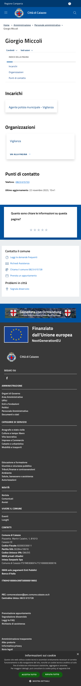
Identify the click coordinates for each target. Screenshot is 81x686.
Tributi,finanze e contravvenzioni (18, 469)
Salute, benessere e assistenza (17, 476)
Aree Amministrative (12, 397)
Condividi (12, 50)
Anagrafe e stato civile (13, 429)
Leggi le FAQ (8, 620)
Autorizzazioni (9, 480)
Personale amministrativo (47, 25)
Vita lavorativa (9, 436)
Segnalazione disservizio (14, 616)
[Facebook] (7, 378)
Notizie (5, 495)
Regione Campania (13, 3)
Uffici (4, 400)
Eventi (5, 516)
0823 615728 (27, 598)
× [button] (78, 654)
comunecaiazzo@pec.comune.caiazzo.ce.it (28, 594)
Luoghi (5, 519)
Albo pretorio (8, 642)
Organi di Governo (11, 393)
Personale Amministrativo (15, 411)
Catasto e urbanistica (12, 443)
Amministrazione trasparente (17, 639)
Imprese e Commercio (13, 440)
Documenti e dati (10, 414)
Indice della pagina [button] (19, 56)
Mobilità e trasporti (12, 447)
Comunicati (7, 498)
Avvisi (5, 502)
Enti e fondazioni (10, 404)
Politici (5, 407)
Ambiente (7, 473)
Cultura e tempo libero (13, 433)
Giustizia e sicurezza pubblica (16, 466)
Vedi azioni (27, 50)
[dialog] (40, 668)
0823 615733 (22, 182)
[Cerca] (75, 13)
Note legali (7, 649)
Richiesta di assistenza (13, 623)
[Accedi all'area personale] (70, 3)
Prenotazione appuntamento (16, 613)
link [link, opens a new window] (68, 668)
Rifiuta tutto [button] (52, 674)
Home (6, 25)
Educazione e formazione (14, 462)
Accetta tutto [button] (29, 674)
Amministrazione (22, 25)
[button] (40, 681)
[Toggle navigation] (6, 12)
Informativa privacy (12, 646)
